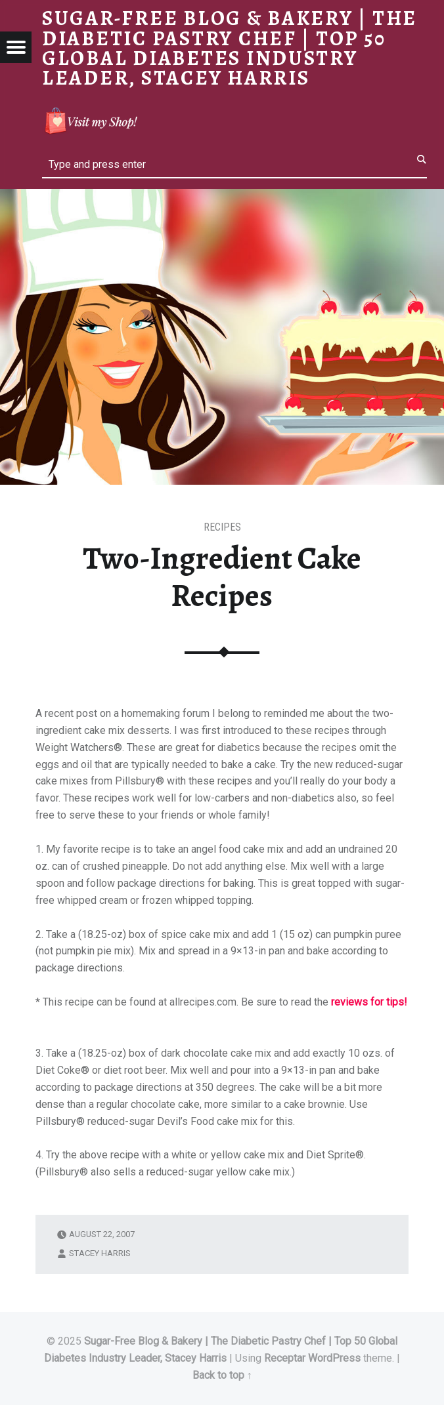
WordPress (334, 1358)
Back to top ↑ (222, 1375)
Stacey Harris (100, 1253)
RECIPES (222, 527)
